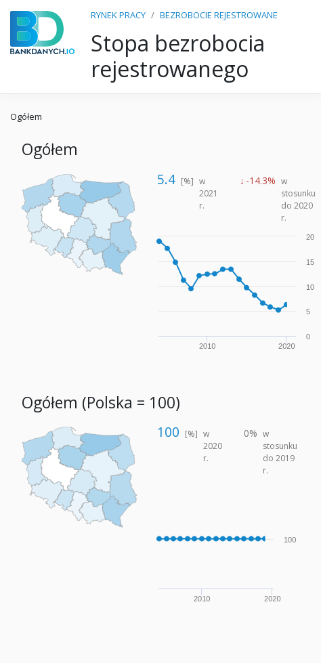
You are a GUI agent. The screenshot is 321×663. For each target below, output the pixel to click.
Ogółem (26, 116)
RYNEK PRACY (118, 15)
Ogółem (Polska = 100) (101, 402)
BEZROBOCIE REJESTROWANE (219, 15)
